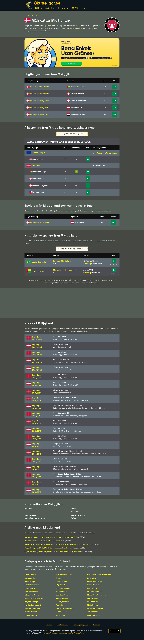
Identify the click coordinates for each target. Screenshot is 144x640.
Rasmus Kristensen (64, 608)
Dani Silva (91, 578)
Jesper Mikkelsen (63, 588)
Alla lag (28, 15)
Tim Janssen (92, 612)
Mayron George (31, 601)
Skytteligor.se (47, 3)
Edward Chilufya (94, 581)
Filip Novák (60, 585)
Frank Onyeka (93, 585)
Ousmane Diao (93, 601)
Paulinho (59, 605)
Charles (59, 578)
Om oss (49, 625)
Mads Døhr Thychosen (34, 598)
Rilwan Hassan (30, 612)
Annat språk (114, 631)
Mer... (85, 8)
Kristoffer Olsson (31, 595)
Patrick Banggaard (32, 605)
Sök (75, 8)
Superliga (39, 87)
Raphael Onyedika (32, 608)
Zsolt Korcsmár (93, 615)
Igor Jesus (97, 153)
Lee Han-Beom (62, 595)
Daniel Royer (30, 581)
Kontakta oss (62, 625)
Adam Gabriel (30, 575)
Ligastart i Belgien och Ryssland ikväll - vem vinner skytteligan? (52, 551)
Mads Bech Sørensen (96, 595)
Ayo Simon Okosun (64, 575)
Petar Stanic (111, 153)
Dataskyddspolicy (80, 625)
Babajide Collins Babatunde (99, 575)
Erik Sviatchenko (31, 585)
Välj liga (49, 8)
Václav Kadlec (30, 615)
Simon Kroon (61, 612)
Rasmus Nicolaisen (95, 608)
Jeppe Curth (29, 588)
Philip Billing (92, 605)
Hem (38, 8)
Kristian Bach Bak (94, 591)
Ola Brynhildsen (63, 601)
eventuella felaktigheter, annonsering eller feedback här (63, 633)
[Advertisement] (72, 303)
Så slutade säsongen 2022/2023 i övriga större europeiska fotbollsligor (56, 544)
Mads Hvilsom (62, 598)
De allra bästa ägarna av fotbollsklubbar (42, 541)
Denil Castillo (62, 581)
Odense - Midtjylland (62, 261)
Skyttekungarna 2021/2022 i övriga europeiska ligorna (48, 548)
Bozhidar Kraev (31, 578)
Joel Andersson (31, 591)
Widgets (96, 625)
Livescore (63, 8)
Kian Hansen (61, 591)
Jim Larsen (92, 588)
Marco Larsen (93, 598)
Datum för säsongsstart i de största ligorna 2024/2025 (48, 537)
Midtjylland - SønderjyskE (64, 270)
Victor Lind (61, 615)
